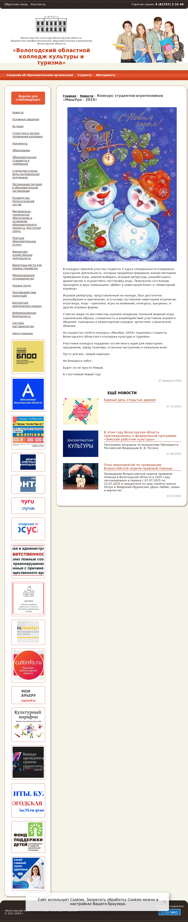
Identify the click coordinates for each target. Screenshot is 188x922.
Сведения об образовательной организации (40, 75)
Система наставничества (23, 324)
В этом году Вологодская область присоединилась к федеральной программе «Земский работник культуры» (140, 436)
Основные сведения (25, 119)
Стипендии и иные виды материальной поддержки (26, 174)
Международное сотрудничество (23, 277)
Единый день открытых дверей (130, 400)
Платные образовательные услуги (24, 241)
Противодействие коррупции (24, 294)
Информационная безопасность (24, 314)
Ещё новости (122, 393)
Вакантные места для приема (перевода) (27, 267)
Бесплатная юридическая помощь (27, 304)
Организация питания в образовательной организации (27, 187)
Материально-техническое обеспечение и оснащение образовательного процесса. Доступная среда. (26, 221)
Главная (69, 96)
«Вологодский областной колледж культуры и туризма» (51, 56)
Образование (21, 150)
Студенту (85, 75)
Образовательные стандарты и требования (24, 160)
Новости (17, 112)
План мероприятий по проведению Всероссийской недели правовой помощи (138, 466)
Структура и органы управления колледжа (27, 135)
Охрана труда (21, 285)
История (17, 126)
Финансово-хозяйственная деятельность (22, 255)
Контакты (38, 4)
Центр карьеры (22, 333)
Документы (20, 143)
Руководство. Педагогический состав (23, 201)
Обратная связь (16, 4)
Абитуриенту (105, 75)
